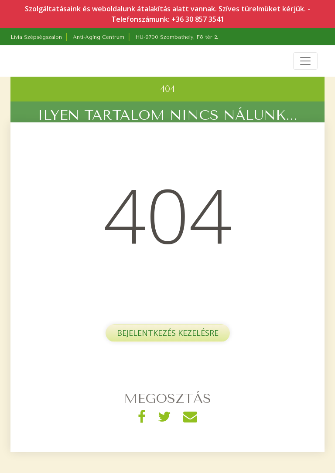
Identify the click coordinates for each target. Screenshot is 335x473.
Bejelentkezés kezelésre (168, 333)
